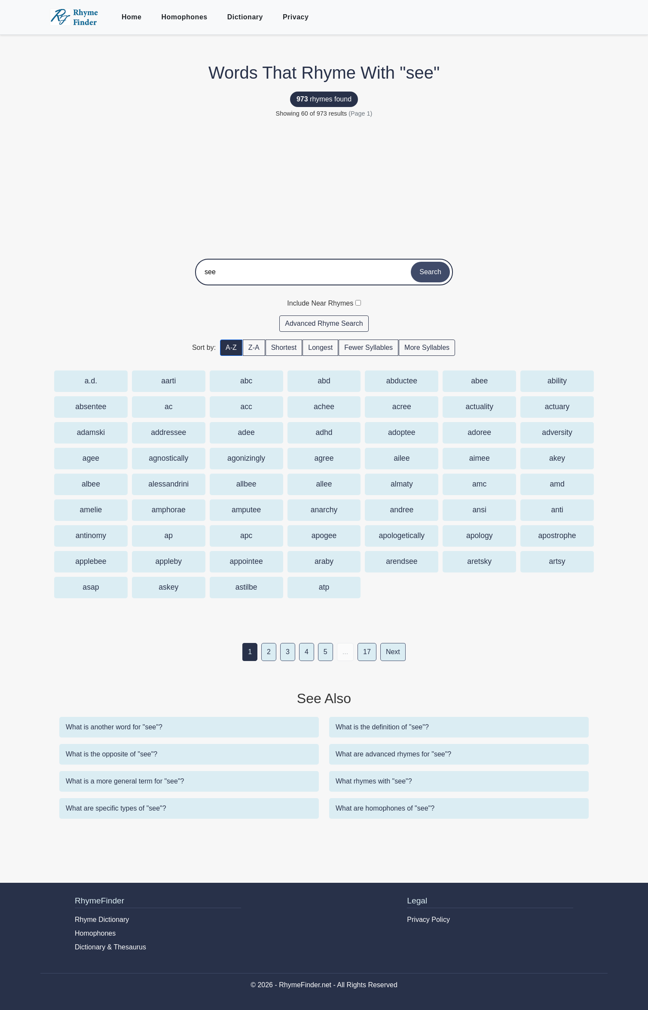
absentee (90, 406)
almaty (402, 484)
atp (324, 587)
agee (91, 458)
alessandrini (168, 484)
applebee (90, 561)
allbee (246, 484)
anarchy (324, 509)
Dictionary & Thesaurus (110, 947)
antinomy (91, 535)
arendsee (401, 561)
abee (479, 380)
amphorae (169, 509)
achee (324, 406)
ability (557, 380)
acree (401, 406)
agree (323, 458)
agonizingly (246, 458)
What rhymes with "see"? (374, 781)
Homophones (184, 17)
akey (557, 458)
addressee (168, 432)
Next (393, 651)
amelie (91, 509)
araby (324, 561)
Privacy (296, 17)
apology (479, 535)
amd (557, 484)
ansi (479, 509)
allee (324, 484)
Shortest (284, 347)
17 (367, 651)
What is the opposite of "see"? (111, 754)
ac (169, 406)
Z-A (254, 347)
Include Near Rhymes (320, 303)
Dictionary (245, 17)
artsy (557, 561)
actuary (557, 406)
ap (168, 535)
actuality (479, 406)
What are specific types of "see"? (116, 808)
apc (246, 535)
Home (131, 17)
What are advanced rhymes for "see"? (393, 754)
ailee (402, 458)
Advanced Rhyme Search (324, 323)
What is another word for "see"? (114, 727)
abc (246, 380)
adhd (323, 432)
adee (246, 432)
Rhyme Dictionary (102, 919)
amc (479, 484)
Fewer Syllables (368, 347)
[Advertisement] (324, 185)
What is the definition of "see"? (382, 727)
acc (246, 406)
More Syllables (426, 347)
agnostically (168, 458)
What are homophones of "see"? (385, 808)
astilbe (246, 587)
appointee (246, 561)
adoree (479, 432)
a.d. (91, 380)
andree (401, 509)
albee (91, 484)
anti (557, 509)
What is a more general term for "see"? (125, 781)
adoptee (402, 432)
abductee (401, 380)
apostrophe (557, 535)
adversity (557, 432)
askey (168, 587)
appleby (168, 561)
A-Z (231, 347)
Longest (320, 347)
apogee (324, 535)
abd (324, 380)
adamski (91, 432)
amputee (246, 509)
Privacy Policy (428, 919)
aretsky (479, 561)
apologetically (402, 535)
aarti (168, 380)
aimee (479, 458)
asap (91, 587)
